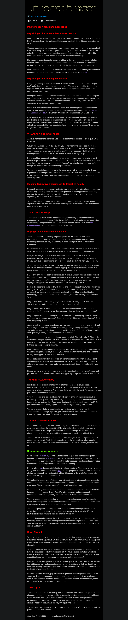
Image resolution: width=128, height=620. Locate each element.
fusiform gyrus (45, 456)
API (59, 471)
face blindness (51, 458)
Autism (40, 468)
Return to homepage (38, 16)
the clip (84, 72)
